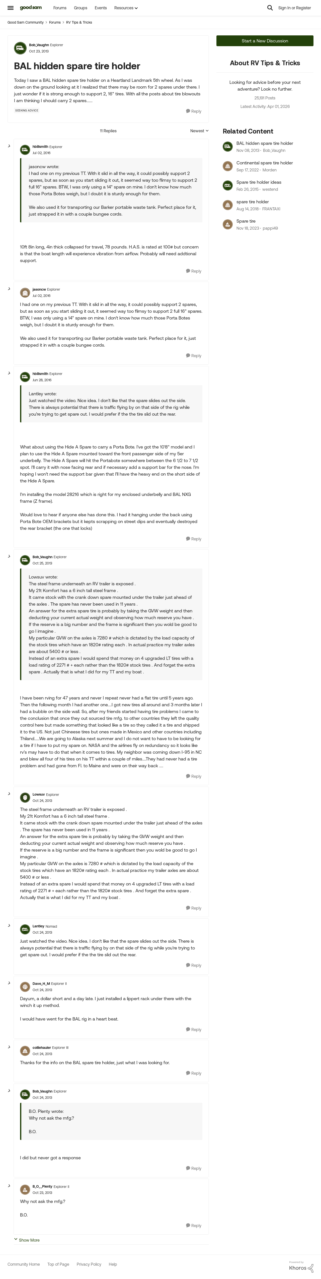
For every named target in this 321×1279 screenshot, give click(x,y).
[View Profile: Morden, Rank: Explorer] (228, 166)
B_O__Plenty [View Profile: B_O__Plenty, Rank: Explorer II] (42, 1186)
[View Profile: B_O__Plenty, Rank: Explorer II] (25, 1190)
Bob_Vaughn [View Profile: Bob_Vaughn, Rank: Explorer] (39, 45)
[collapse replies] (9, 146)
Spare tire (246, 221)
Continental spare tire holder (264, 162)
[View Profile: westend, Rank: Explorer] (228, 185)
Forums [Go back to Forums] (55, 22)
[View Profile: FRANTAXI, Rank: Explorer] (228, 205)
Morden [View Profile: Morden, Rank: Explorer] (270, 170)
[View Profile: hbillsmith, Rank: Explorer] (25, 150)
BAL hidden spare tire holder (264, 143)
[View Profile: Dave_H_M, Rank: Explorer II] (25, 987)
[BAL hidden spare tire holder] (41, 153)
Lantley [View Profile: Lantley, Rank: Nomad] (38, 926)
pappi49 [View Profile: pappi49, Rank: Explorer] (270, 228)
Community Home (24, 1264)
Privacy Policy (89, 1264)
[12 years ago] (247, 151)
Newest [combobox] (199, 131)
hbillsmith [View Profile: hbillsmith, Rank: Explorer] (40, 147)
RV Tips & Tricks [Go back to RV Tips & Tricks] (79, 22)
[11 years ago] (247, 189)
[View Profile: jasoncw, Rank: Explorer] (25, 293)
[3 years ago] (247, 170)
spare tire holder (252, 201)
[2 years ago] (247, 228)
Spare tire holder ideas (258, 182)
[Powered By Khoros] (301, 1267)
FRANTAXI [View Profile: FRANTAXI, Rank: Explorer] (271, 209)
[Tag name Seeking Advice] (26, 110)
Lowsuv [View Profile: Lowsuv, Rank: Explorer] (39, 794)
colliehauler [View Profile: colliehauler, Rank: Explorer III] (42, 1048)
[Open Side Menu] (10, 8)
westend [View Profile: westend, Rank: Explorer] (270, 189)
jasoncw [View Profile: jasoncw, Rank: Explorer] (39, 289)
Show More (27, 1239)
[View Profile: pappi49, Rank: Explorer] (228, 224)
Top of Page (58, 1264)
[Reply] (193, 111)
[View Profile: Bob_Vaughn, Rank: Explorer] (20, 48)
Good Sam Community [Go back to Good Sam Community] (26, 22)
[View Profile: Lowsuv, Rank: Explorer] (25, 798)
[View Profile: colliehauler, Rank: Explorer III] (25, 1051)
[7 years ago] (247, 209)
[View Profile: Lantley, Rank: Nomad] (25, 929)
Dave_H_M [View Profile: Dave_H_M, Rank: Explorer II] (41, 984)
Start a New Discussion (265, 40)
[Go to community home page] (31, 8)
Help (113, 1264)
